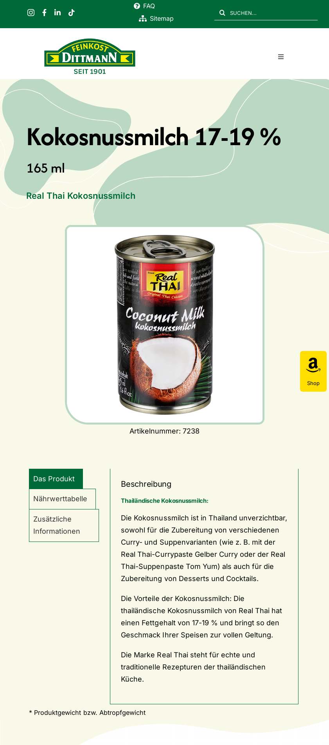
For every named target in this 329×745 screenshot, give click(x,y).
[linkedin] (57, 12)
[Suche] (222, 12)
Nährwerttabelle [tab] (60, 499)
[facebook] (44, 12)
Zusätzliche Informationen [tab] (56, 525)
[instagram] (30, 12)
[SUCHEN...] (266, 12)
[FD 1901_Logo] (89, 39)
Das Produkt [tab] (54, 479)
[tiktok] (71, 12)
